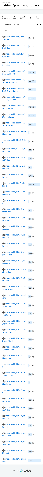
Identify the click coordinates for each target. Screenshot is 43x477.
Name (8, 24)
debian (8, 5)
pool (16, 5)
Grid (37, 18)
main (24, 5)
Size (39, 24)
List (30, 18)
